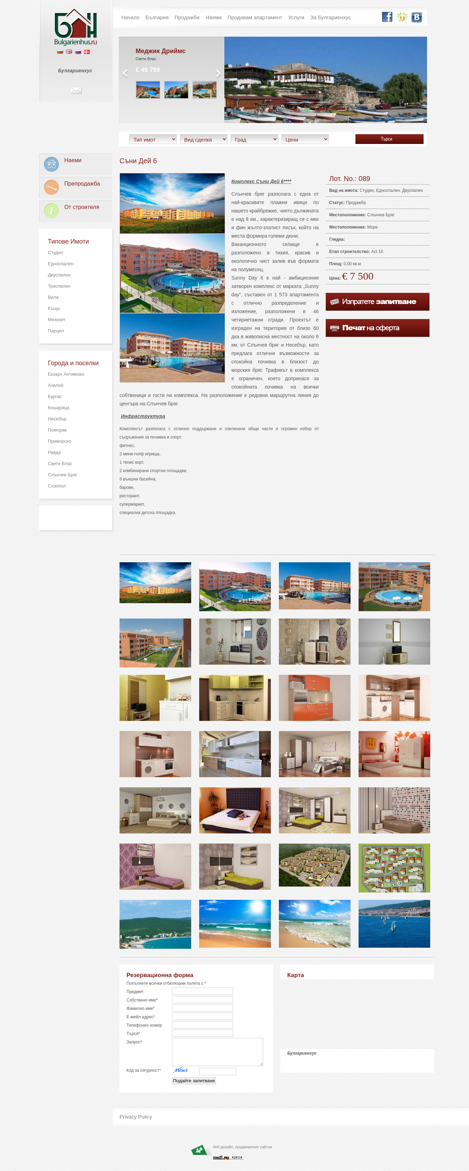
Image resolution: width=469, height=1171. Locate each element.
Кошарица (59, 407)
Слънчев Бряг (62, 474)
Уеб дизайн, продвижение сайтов (242, 1152)
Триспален (59, 286)
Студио (55, 252)
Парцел (56, 330)
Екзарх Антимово (66, 374)
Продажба (356, 202)
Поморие (57, 430)
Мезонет (57, 319)
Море (372, 227)
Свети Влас (60, 463)
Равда (54, 452)
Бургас (55, 396)
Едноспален (60, 263)
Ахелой (55, 385)
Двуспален (59, 274)
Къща (54, 308)
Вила (53, 297)
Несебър (57, 418)
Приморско (59, 441)
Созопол (57, 486)
